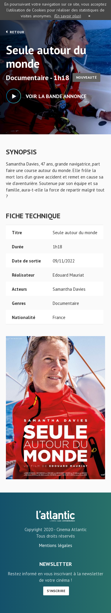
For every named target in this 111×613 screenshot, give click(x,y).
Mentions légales (55, 545)
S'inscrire (56, 591)
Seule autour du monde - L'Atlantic (55, 516)
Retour (15, 31)
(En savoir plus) (67, 16)
